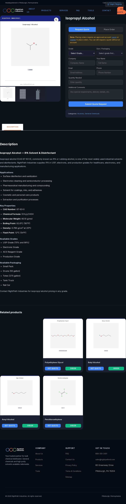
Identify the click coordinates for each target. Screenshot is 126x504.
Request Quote (82, 29)
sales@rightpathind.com (105, 460)
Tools (91, 10)
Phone (99, 68)
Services (63, 10)
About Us (31, 10)
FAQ (78, 10)
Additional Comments (77, 87)
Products (46, 10)
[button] (56, 20)
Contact (106, 10)
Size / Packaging (103, 49)
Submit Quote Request (96, 104)
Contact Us (70, 460)
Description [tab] (13, 127)
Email (71, 68)
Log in (114, 37)
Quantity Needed (75, 78)
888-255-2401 (101, 454)
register (73, 40)
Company (72, 59)
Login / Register (114, 4)
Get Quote (120, 10)
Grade (71, 49)
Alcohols (80, 114)
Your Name (101, 59)
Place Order (109, 29)
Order (73, 369)
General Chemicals (92, 114)
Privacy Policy (71, 465)
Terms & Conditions (73, 471)
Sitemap (68, 477)
